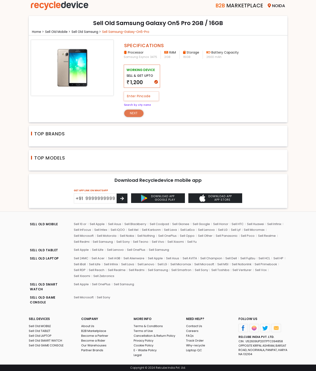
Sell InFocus (82, 230)
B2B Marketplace (93, 330)
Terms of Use (143, 330)
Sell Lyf (235, 230)
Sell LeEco (187, 230)
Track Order (195, 340)
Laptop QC (194, 350)
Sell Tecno (140, 242)
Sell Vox (260, 270)
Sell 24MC (81, 258)
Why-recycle (195, 345)
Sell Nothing (146, 236)
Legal (138, 355)
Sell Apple (97, 224)
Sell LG (222, 230)
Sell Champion (211, 258)
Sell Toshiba (220, 270)
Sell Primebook (265, 264)
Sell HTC (237, 224)
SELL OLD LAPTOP (45, 258)
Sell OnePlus (167, 236)
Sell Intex (100, 230)
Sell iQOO (117, 230)
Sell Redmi (81, 242)
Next (134, 113)
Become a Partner (95, 335)
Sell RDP (80, 270)
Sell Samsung (103, 242)
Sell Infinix (274, 224)
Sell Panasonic (226, 236)
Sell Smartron (181, 270)
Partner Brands (92, 350)
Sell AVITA (189, 258)
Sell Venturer (241, 270)
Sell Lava (170, 230)
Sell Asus (114, 224)
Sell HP (278, 258)
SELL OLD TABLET (44, 250)
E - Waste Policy (145, 350)
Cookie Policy (144, 345)
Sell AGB (114, 258)
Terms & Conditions (148, 326)
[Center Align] (122, 198)
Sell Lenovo (206, 230)
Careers (192, 330)
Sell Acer (98, 258)
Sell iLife (97, 250)
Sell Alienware (134, 258)
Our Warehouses (94, 345)
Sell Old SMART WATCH (45, 340)
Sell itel (133, 230)
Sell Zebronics (84, 276)
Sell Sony (122, 242)
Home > (38, 31)
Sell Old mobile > (58, 31)
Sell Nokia (127, 236)
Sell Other (205, 236)
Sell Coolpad (159, 224)
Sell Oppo (187, 236)
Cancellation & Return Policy (154, 335)
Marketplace (237, 5)
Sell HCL (264, 258)
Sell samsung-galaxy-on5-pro (129, 31)
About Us (88, 326)
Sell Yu (191, 242)
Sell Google (201, 224)
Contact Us (194, 326)
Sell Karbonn (150, 230)
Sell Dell (231, 258)
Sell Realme (266, 236)
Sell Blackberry (135, 224)
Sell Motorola (106, 236)
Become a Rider (93, 340)
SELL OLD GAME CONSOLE (43, 300)
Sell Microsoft (84, 236)
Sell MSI (222, 264)
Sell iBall (80, 264)
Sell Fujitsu (247, 258)
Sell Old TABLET (40, 330)
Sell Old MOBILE (40, 326)
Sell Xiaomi (175, 242)
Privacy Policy (144, 340)
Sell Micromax (253, 230)
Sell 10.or (80, 224)
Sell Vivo (157, 242)
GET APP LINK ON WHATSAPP (91, 190)
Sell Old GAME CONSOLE (46, 345)
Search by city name (138, 104)
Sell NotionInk (241, 264)
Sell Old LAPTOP (40, 335)
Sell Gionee (180, 224)
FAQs (190, 335)
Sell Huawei (255, 224)
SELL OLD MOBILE (44, 224)
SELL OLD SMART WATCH (44, 286)
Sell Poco (247, 236)
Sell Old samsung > (87, 31)
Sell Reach (96, 270)
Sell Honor (220, 224)
